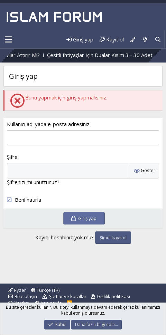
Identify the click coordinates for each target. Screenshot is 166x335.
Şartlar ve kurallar (67, 296)
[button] (8, 40)
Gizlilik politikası (113, 296)
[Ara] (157, 39)
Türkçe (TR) (45, 290)
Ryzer (17, 290)
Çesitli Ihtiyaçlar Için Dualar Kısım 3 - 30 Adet (113, 54)
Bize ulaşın (26, 296)
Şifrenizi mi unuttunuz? (33, 182)
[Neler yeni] (144, 39)
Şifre (12, 156)
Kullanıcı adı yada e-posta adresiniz (48, 124)
